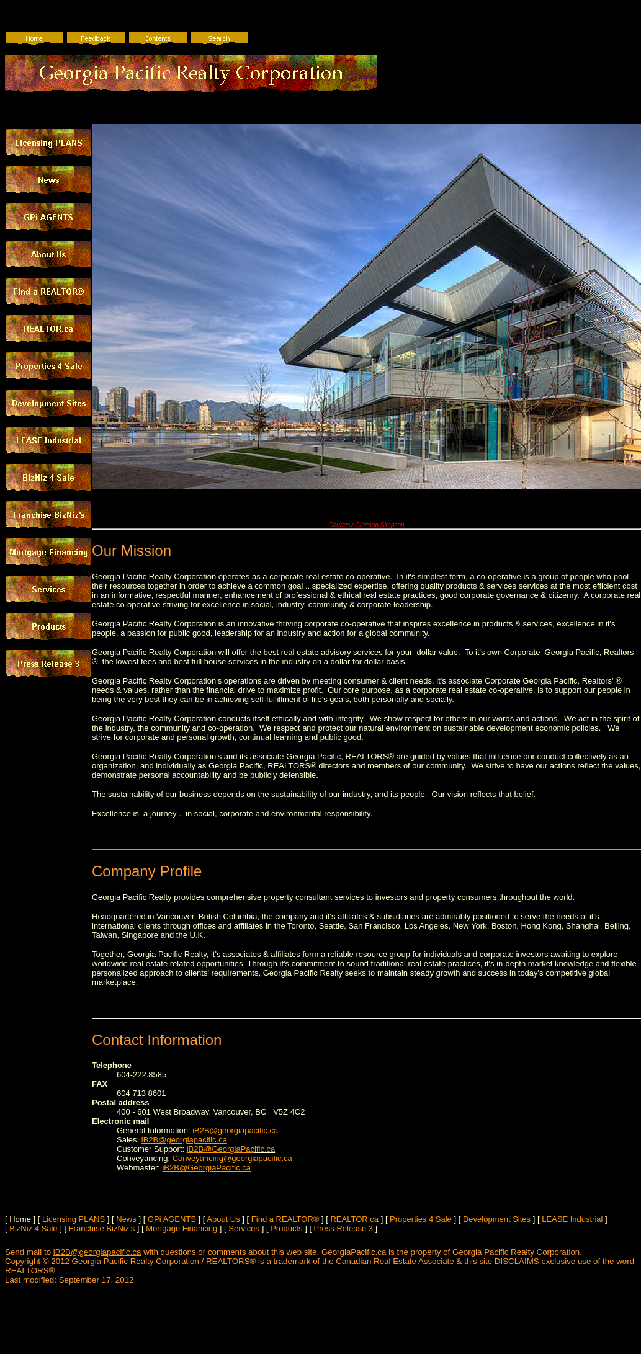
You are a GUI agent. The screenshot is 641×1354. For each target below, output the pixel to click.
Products (286, 1228)
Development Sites (497, 1219)
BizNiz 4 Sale (33, 1228)
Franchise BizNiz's (102, 1228)
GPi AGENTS (172, 1219)
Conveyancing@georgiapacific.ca (232, 1158)
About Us (223, 1219)
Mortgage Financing (181, 1228)
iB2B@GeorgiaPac (220, 1149)
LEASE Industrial (572, 1219)
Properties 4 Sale (421, 1219)
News (126, 1219)
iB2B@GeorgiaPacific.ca (206, 1167)
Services (243, 1228)
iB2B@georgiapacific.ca (235, 1130)
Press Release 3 (343, 1228)
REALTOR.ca (354, 1219)
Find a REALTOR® (285, 1219)
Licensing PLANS (73, 1219)
